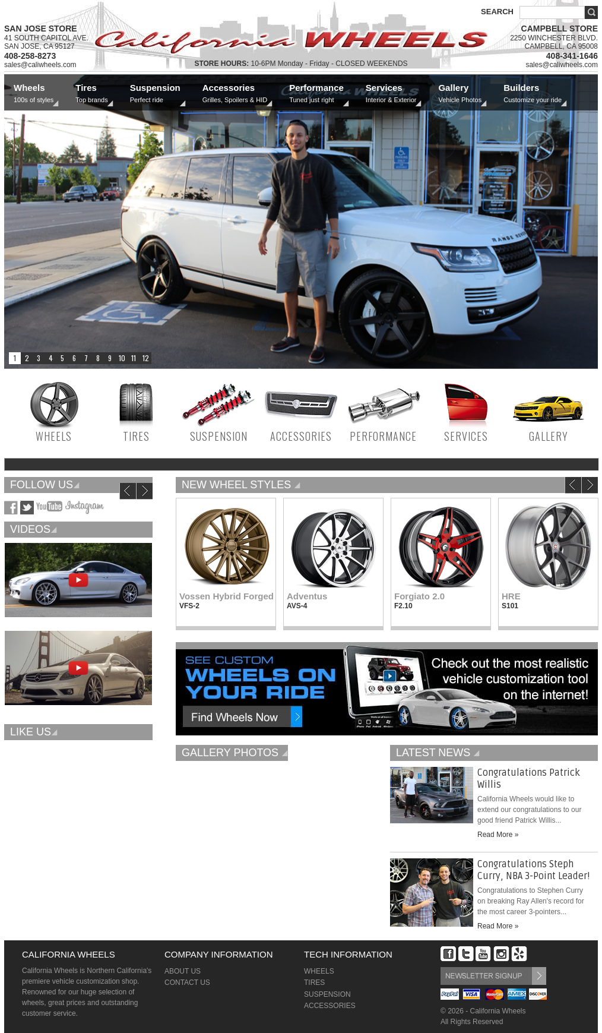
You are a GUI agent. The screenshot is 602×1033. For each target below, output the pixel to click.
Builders (532, 94)
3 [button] (39, 358)
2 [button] (27, 358)
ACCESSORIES (301, 436)
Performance (316, 94)
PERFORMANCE (383, 436)
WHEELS (54, 436)
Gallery (459, 94)
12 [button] (145, 358)
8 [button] (98, 358)
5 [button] (62, 358)
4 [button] (50, 358)
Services (391, 94)
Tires (91, 94)
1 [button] (15, 358)
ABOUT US (182, 971)
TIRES (136, 436)
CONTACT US (187, 982)
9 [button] (110, 358)
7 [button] (86, 358)
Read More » (497, 834)
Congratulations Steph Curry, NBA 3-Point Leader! (533, 870)
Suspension (155, 94)
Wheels (33, 94)
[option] (301, 222)
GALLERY (548, 436)
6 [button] (74, 358)
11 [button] (134, 358)
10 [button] (122, 358)
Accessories (234, 94)
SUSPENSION (219, 436)
